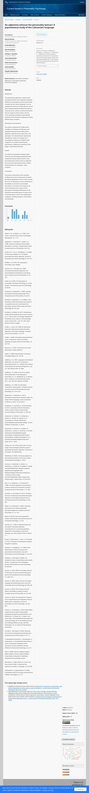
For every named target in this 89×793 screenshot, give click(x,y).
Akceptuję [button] (80, 789)
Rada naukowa (35, 15)
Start (6, 15)
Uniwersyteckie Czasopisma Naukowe (17, 2)
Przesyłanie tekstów (68, 739)
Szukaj (81, 15)
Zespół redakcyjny (47, 15)
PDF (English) (42, 34)
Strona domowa (9, 19)
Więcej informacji (60, 15)
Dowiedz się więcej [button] (48, 790)
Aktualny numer (15, 15)
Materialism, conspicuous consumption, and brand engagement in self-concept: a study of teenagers (35, 687)
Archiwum (25, 15)
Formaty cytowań (42, 66)
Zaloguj (82, 2)
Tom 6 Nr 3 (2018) (27, 19)
